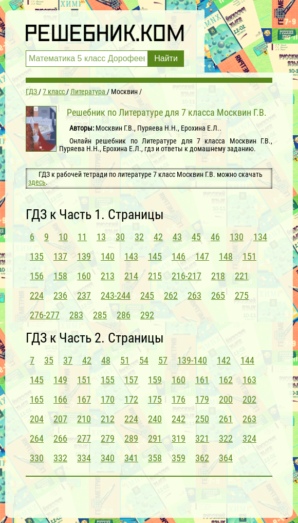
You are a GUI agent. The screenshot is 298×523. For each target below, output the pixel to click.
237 (84, 295)
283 (76, 315)
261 (226, 418)
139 (84, 256)
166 (60, 399)
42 (158, 236)
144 (247, 360)
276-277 (45, 315)
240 (155, 418)
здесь (37, 182)
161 (202, 379)
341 (131, 458)
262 (171, 295)
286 (124, 315)
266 (60, 438)
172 (131, 399)
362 (202, 458)
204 (37, 418)
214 (131, 275)
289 (131, 438)
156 (37, 275)
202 (249, 399)
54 (143, 360)
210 (84, 418)
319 (178, 438)
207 (60, 418)
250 (202, 418)
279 (108, 438)
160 (84, 275)
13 (101, 236)
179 (202, 399)
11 (82, 236)
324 (249, 438)
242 (178, 418)
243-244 (116, 295)
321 (202, 438)
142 (224, 360)
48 (105, 360)
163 (249, 379)
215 (155, 275)
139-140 (192, 360)
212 (108, 418)
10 (63, 236)
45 (196, 236)
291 (155, 438)
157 (131, 379)
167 (84, 399)
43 (177, 236)
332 (60, 458)
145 (155, 256)
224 (37, 295)
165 (37, 399)
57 (162, 360)
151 (249, 256)
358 (155, 458)
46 (215, 236)
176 (178, 399)
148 (226, 256)
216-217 (186, 275)
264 (37, 438)
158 (60, 275)
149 (60, 379)
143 (131, 256)
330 (37, 458)
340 (108, 458)
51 (124, 360)
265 (218, 295)
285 (100, 315)
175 (155, 399)
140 (108, 256)
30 (120, 236)
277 (84, 438)
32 (139, 236)
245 (147, 295)
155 (108, 379)
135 (37, 256)
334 (84, 458)
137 (60, 256)
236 (60, 295)
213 (108, 275)
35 (48, 360)
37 (67, 360)
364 (226, 458)
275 (242, 295)
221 (242, 275)
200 (226, 399)
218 (218, 275)
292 (147, 315)
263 (194, 295)
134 (260, 236)
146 (178, 256)
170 (108, 399)
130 (237, 236)
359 (178, 458)
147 (202, 256)
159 (155, 379)
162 (226, 379)
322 (226, 438)
